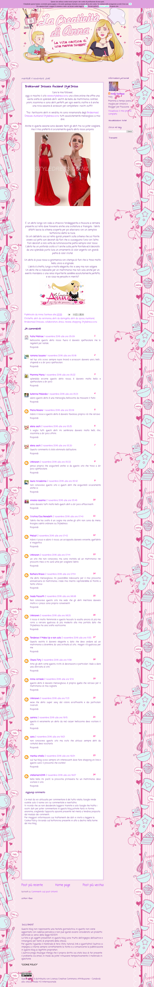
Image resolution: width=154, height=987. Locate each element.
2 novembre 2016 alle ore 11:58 (57, 660)
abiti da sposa (77, 318)
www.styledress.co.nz (57, 96)
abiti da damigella (61, 318)
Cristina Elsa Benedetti (41, 516)
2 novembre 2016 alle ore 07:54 (60, 574)
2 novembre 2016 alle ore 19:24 (60, 756)
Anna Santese (45, 314)
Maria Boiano (36, 410)
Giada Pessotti (37, 596)
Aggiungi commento (35, 792)
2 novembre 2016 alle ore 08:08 (60, 596)
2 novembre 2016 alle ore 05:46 (61, 500)
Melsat (33, 535)
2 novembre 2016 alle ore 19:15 (53, 717)
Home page (62, 885)
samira (33, 717)
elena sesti (35, 426)
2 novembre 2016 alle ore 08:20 (55, 615)
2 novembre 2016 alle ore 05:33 (55, 462)
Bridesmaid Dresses (34, 322)
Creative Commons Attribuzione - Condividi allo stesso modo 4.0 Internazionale (61, 980)
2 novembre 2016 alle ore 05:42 (62, 481)
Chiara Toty (35, 660)
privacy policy (104, 6)
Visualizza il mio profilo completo (120, 112)
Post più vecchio (93, 885)
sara (32, 736)
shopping (76, 322)
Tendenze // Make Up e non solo (45, 637)
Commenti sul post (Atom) (44, 891)
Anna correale (37, 679)
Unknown (34, 462)
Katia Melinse (36, 336)
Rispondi (34, 347)
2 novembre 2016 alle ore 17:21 (54, 698)
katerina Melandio (39, 394)
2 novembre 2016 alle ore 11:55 (76, 637)
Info (85, 6)
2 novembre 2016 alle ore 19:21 (50, 736)
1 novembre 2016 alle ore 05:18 (61, 355)
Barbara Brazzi (37, 574)
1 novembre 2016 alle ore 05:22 (60, 375)
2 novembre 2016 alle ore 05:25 (56, 426)
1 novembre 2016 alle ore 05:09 (59, 336)
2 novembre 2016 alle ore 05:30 (56, 445)
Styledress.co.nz (89, 322)
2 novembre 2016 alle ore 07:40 (68, 516)
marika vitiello (37, 756)
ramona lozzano (38, 355)
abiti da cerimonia (42, 318)
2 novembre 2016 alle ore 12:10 (59, 679)
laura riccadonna (38, 481)
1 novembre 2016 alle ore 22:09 (59, 410)
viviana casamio (38, 500)
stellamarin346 (37, 775)
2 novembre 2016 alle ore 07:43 (52, 535)
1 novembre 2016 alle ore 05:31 (63, 394)
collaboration (51, 322)
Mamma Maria (37, 375)
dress (61, 322)
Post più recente (32, 885)
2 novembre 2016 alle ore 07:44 (55, 555)
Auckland (89, 318)
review (68, 322)
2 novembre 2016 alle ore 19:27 (61, 775)
